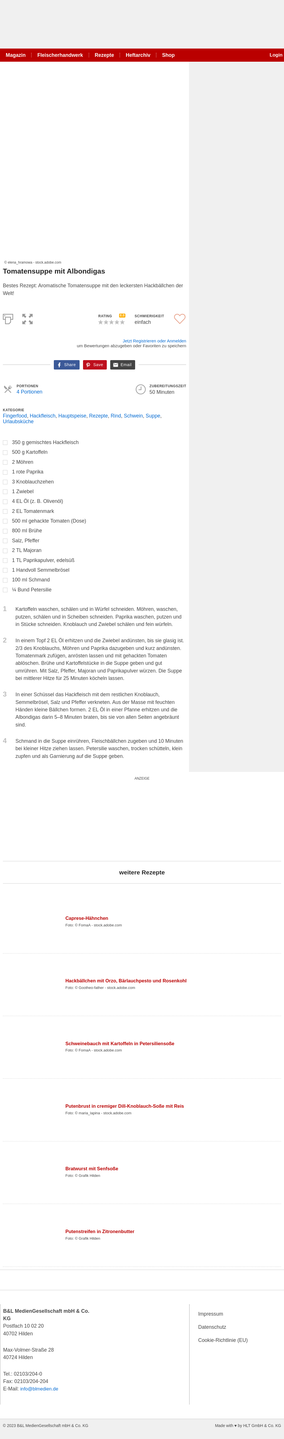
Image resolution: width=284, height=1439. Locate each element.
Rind (116, 416)
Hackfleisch (43, 416)
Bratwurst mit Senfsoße (93, 1168)
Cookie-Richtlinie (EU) (223, 1340)
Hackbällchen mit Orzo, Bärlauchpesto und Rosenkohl (130, 981)
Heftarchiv (138, 55)
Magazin (15, 55)
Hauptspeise (72, 416)
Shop (168, 55)
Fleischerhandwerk (60, 55)
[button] (27, 317)
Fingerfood (15, 416)
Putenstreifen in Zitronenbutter (102, 1231)
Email (126, 364)
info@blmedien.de (40, 1389)
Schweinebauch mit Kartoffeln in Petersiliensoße (123, 1043)
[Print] (8, 317)
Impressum (210, 1314)
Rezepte (104, 55)
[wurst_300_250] (46, 817)
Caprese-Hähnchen (88, 918)
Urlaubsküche (18, 421)
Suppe (153, 416)
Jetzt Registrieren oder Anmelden (154, 340)
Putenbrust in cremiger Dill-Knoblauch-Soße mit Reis (128, 1106)
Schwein (133, 416)
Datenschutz (212, 1327)
